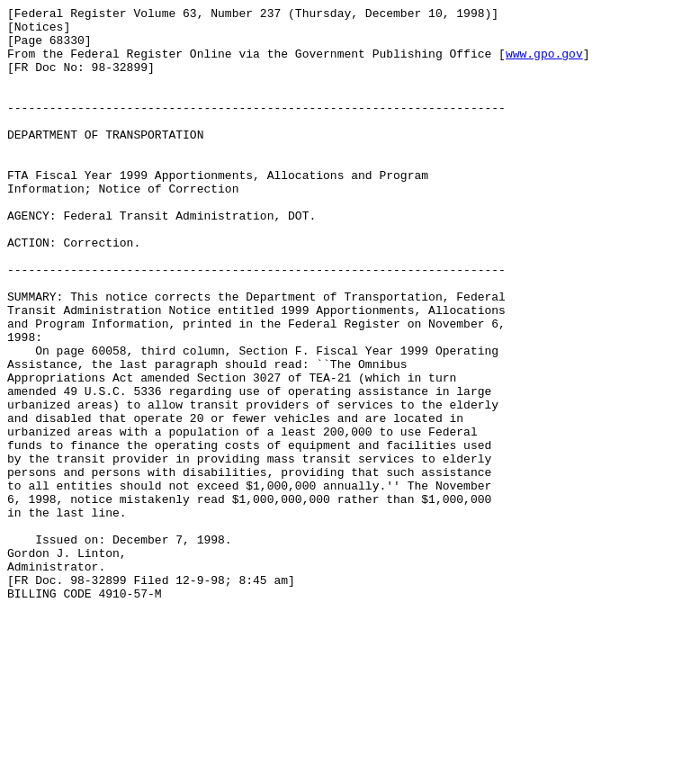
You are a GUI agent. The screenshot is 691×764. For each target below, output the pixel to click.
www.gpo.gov (544, 64)
